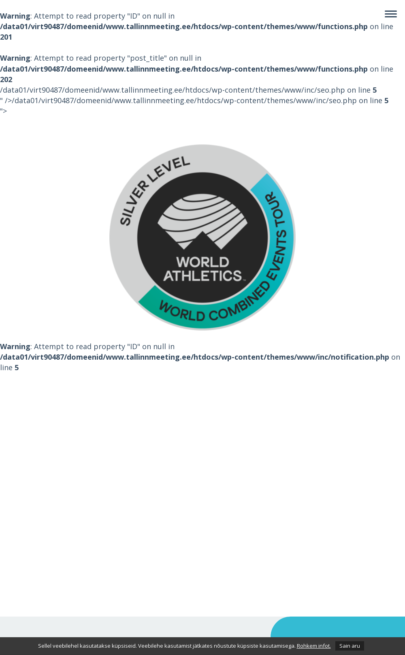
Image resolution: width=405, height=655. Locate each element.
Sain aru (349, 645)
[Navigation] (391, 14)
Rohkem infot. (314, 645)
